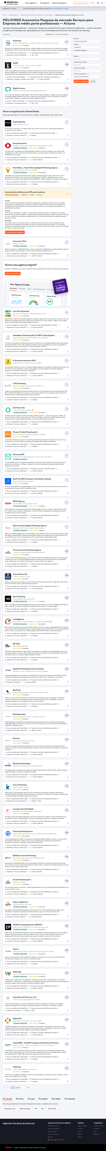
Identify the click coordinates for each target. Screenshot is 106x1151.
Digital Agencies (13, 15)
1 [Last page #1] (28, 1087)
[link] (44, 3)
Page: (18, 1087)
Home (4, 15)
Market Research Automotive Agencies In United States (36, 15)
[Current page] (23, 1088)
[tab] (7, 1099)
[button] (93, 3)
